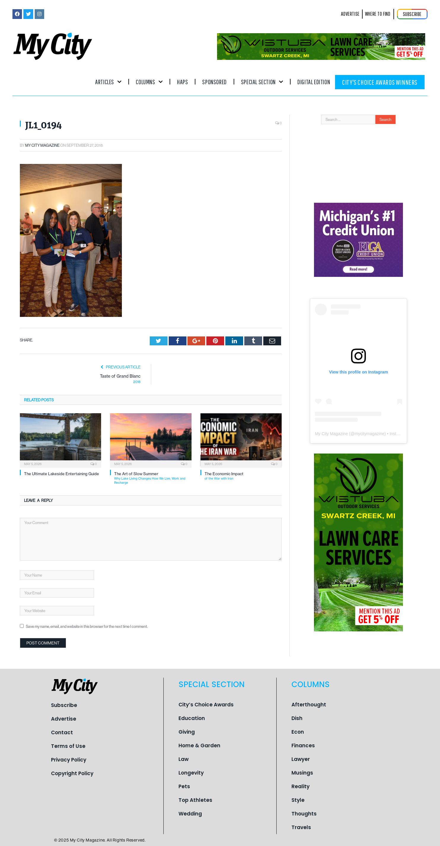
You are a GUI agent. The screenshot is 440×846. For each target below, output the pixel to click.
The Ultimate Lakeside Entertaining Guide (61, 473)
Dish (296, 718)
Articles (108, 81)
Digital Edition (313, 81)
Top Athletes (195, 799)
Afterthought (308, 704)
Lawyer (300, 758)
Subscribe (64, 705)
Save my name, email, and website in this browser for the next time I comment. (87, 626)
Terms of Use (68, 746)
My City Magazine (42, 145)
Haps (182, 81)
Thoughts (304, 813)
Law (183, 758)
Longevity (191, 772)
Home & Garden (199, 745)
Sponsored (214, 81)
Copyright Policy (72, 773)
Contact (62, 732)
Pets (184, 786)
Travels (301, 827)
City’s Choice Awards (206, 704)
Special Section (262, 81)
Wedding (190, 813)
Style (298, 799)
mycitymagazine (369, 433)
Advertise (63, 718)
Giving (186, 731)
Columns (149, 81)
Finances (303, 745)
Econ (297, 731)
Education (191, 718)
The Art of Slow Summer (152, 478)
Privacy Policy (68, 759)
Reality (300, 786)
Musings (302, 772)
